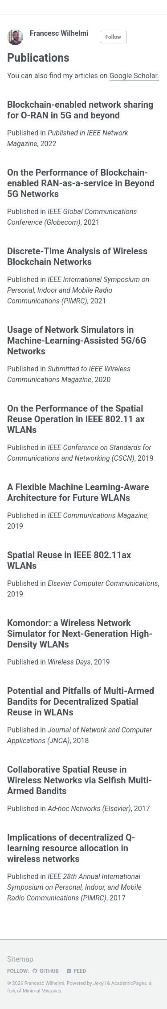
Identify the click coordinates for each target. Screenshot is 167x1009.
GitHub (45, 971)
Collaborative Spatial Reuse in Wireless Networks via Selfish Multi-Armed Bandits (79, 780)
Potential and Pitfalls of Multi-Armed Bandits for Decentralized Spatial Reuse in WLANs (80, 701)
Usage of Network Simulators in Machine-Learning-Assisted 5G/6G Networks (77, 340)
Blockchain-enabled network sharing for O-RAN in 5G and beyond (80, 110)
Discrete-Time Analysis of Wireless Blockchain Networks (77, 256)
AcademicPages (129, 983)
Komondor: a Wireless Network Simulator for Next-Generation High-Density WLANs (79, 634)
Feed (75, 971)
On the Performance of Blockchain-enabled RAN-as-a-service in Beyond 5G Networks (81, 183)
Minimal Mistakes (42, 991)
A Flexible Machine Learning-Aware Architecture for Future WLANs (78, 492)
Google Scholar (133, 75)
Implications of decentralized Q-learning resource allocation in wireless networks (71, 848)
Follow (113, 37)
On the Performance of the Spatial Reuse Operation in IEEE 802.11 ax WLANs (76, 419)
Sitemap (20, 959)
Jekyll (99, 983)
